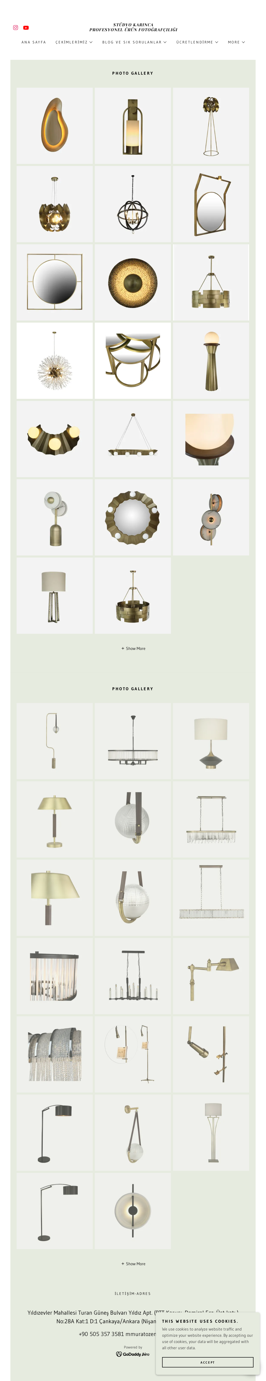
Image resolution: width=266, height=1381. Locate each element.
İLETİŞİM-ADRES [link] (133, 1293)
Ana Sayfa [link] (34, 42)
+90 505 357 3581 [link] (101, 1334)
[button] (74, 42)
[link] (15, 27)
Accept (208, 1362)
